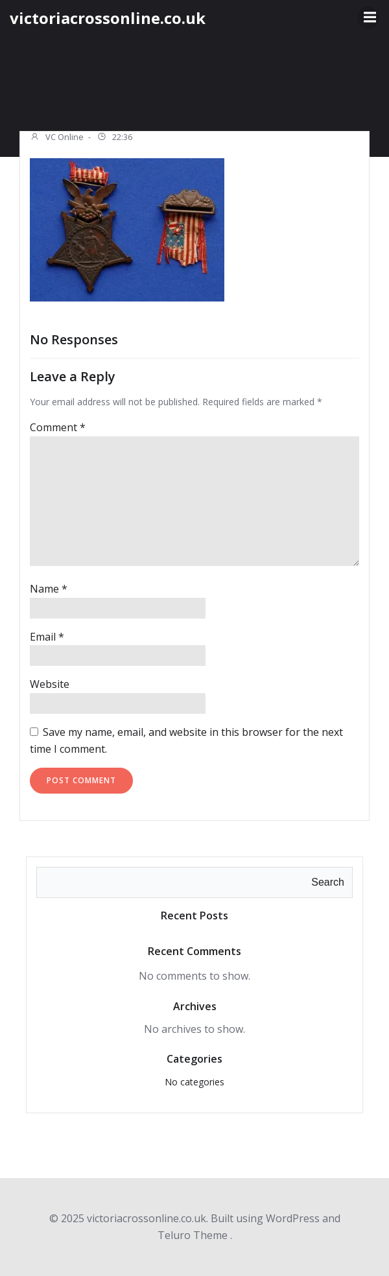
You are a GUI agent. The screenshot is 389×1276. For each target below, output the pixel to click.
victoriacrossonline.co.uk (108, 18)
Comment (58, 427)
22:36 (114, 138)
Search (327, 882)
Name (48, 589)
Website (49, 684)
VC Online (57, 138)
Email (47, 637)
